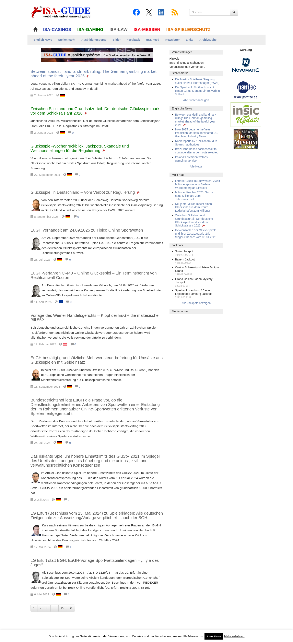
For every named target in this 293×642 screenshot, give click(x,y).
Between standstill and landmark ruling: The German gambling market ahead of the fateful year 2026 (195, 119)
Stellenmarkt (66, 39)
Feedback (133, 39)
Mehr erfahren (234, 636)
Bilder (117, 39)
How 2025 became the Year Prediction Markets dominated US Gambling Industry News (196, 133)
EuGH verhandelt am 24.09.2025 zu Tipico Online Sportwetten (87, 230)
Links (189, 39)
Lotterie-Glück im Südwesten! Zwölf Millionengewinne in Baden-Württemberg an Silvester (197, 184)
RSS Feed (152, 39)
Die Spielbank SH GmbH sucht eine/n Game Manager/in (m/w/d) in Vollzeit (197, 91)
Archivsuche (207, 39)
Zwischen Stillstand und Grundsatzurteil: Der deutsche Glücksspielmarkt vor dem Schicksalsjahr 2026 (194, 220)
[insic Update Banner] (246, 114)
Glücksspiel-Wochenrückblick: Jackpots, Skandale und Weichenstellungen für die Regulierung (80, 148)
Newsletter (172, 39)
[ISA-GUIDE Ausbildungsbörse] (97, 54)
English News (43, 39)
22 (62, 608)
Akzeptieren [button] (214, 636)
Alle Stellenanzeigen (196, 100)
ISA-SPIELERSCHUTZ (188, 29)
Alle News (196, 166)
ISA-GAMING (90, 29)
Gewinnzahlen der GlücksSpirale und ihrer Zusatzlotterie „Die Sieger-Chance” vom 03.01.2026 (195, 234)
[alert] (196, 63)
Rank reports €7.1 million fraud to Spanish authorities (196, 142)
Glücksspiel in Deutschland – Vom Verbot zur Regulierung (85, 192)
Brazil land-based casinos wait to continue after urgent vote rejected (196, 150)
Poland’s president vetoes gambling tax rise (191, 158)
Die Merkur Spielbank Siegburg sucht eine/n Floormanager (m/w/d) (197, 81)
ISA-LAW (118, 29)
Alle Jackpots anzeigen (196, 303)
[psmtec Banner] (246, 89)
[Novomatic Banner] (246, 65)
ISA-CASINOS (57, 29)
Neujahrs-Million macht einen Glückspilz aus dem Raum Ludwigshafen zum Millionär (193, 207)
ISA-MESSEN (147, 29)
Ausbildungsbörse (93, 39)
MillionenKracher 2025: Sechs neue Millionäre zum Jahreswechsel (194, 196)
